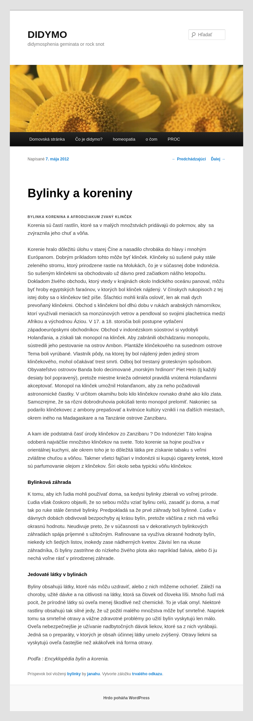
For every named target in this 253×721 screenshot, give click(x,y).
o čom (151, 139)
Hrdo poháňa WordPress (126, 698)
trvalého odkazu (147, 674)
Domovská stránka (47, 139)
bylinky (74, 674)
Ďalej (218, 159)
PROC (174, 139)
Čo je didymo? (88, 139)
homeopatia (124, 139)
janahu (93, 674)
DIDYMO (47, 34)
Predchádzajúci (189, 159)
